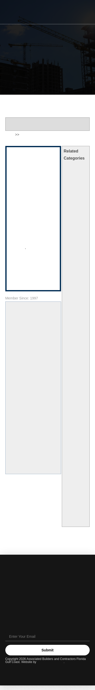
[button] (83, 12)
